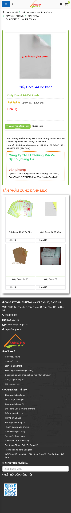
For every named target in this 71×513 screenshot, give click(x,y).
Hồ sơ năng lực (12, 384)
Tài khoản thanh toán (15, 436)
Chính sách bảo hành (15, 395)
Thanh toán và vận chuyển (17, 427)
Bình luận (37, 126)
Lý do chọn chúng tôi (14, 399)
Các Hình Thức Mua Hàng (17, 440)
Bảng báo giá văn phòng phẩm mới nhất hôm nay (28, 375)
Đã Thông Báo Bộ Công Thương (20, 409)
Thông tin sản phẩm (17, 126)
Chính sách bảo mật (14, 404)
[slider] (13, 102)
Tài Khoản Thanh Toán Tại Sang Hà (21, 445)
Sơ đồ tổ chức (12, 361)
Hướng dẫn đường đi (15, 422)
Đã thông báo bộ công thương (19, 370)
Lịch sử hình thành (13, 366)
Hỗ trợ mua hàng (13, 418)
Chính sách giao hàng (15, 431)
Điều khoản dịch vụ (14, 413)
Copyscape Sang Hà (14, 379)
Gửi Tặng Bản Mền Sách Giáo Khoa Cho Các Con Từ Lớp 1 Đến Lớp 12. (35, 455)
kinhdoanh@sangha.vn (27, 145)
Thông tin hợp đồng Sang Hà (18, 450)
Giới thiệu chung (12, 357)
